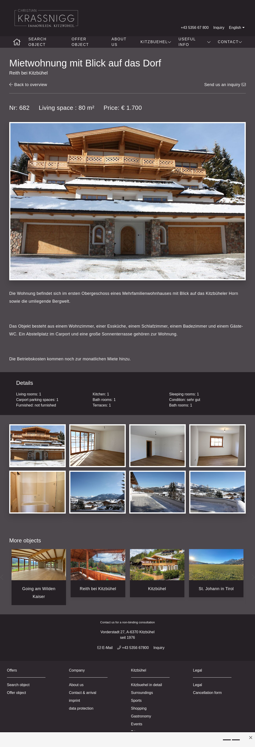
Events (136, 724)
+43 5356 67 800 (195, 28)
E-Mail (105, 648)
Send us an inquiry (225, 84)
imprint (74, 700)
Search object (37, 42)
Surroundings (142, 693)
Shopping (139, 708)
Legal (197, 685)
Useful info (194, 42)
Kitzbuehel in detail (146, 685)
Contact (230, 42)
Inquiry (218, 28)
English (237, 27)
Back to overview (28, 84)
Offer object (80, 42)
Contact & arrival (82, 693)
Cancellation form (207, 693)
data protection (81, 708)
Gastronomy (141, 716)
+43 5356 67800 (133, 648)
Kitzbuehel (156, 42)
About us (118, 42)
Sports (136, 700)
